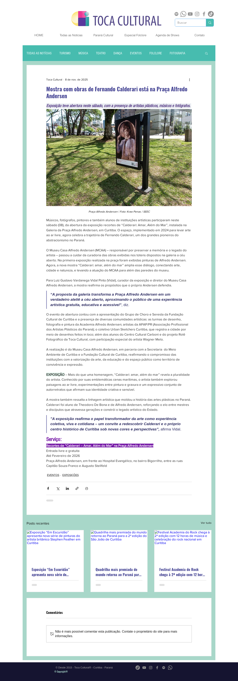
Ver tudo (206, 522)
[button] (206, 53)
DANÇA (117, 53)
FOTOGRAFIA (177, 53)
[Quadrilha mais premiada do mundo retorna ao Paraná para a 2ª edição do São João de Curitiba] (119, 546)
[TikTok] (211, 14)
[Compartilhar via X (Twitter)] (58, 488)
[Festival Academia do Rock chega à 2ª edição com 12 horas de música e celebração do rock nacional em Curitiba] (183, 546)
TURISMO (65, 53)
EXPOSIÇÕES (70, 475)
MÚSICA (83, 53)
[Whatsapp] (183, 14)
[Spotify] (176, 14)
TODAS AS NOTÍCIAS (39, 53)
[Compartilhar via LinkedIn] (67, 488)
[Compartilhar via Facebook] (48, 488)
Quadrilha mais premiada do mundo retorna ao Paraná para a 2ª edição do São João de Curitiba (118, 572)
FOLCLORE (155, 53)
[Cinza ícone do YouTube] (190, 14)
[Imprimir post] (87, 488)
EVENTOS (136, 53)
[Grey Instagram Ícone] (197, 14)
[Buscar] (187, 22)
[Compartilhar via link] (77, 488)
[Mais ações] (189, 79)
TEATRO (101, 53)
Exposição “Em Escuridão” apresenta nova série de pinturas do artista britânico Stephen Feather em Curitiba (52, 572)
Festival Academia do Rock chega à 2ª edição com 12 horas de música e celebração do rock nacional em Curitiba (182, 572)
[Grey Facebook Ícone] (204, 14)
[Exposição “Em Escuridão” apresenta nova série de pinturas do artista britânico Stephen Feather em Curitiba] (55, 546)
